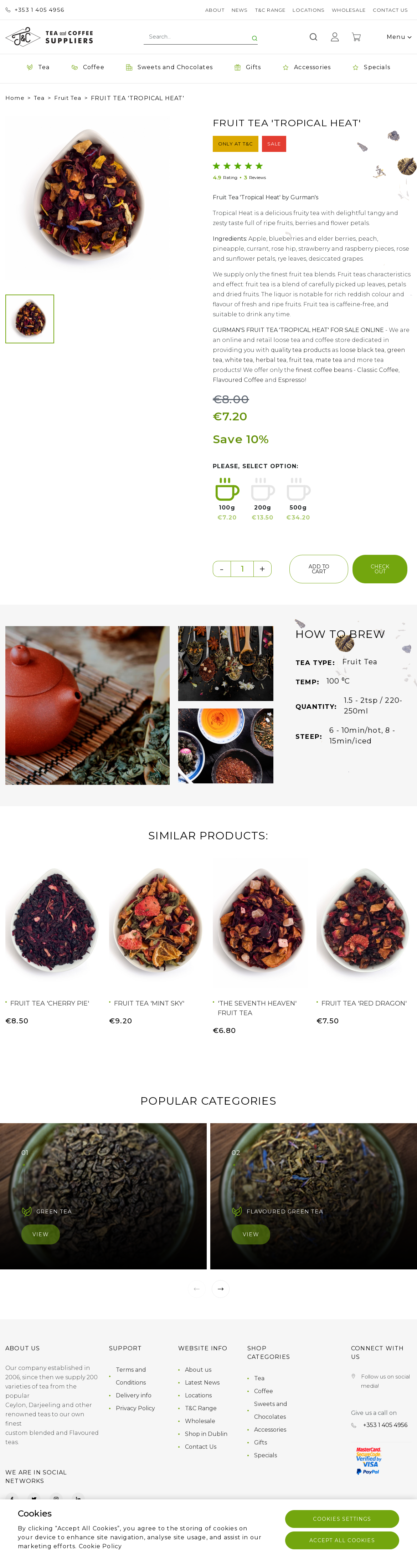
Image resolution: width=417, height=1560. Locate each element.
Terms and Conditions (131, 1376)
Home (15, 97)
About (215, 10)
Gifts (260, 1442)
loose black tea (362, 350)
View (40, 1234)
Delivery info (133, 1395)
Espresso (291, 380)
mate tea (328, 360)
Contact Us (390, 10)
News (240, 10)
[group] (87, 198)
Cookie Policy (100, 1546)
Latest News (202, 1382)
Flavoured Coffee (238, 380)
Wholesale (349, 10)
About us (198, 1369)
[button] (17, 198)
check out (380, 569)
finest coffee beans (324, 370)
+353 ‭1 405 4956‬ (34, 9)
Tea (39, 97)
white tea (239, 360)
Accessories (270, 1429)
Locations (309, 10)
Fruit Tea (68, 97)
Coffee (263, 1391)
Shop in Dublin (206, 1434)
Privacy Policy (135, 1408)
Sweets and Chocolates (270, 1410)
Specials (265, 1455)
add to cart (319, 569)
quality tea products (300, 350)
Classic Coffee (377, 370)
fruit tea (301, 360)
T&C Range (270, 10)
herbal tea (271, 360)
